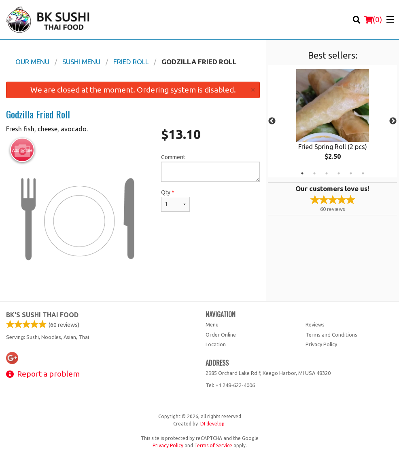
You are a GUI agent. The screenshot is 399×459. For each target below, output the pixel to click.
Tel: (230, 385)
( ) (373, 19)
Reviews (315, 324)
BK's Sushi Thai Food (42, 314)
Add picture (22, 150)
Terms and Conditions (331, 334)
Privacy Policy (321, 344)
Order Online (221, 334)
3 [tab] (327, 173)
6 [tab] (363, 173)
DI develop (212, 423)
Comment (210, 168)
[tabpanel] (332, 121)
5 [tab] (351, 173)
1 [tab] (302, 173)
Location (216, 344)
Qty (175, 200)
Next (393, 121)
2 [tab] (314, 173)
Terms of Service (213, 445)
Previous (272, 121)
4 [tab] (339, 173)
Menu (212, 324)
